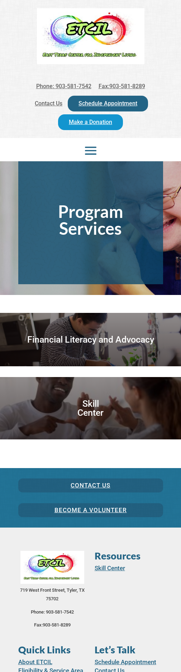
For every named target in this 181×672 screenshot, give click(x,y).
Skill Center (110, 568)
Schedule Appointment (107, 103)
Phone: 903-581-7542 (63, 86)
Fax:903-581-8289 (122, 86)
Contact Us (48, 103)
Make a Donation (90, 122)
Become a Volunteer (90, 510)
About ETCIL (35, 662)
